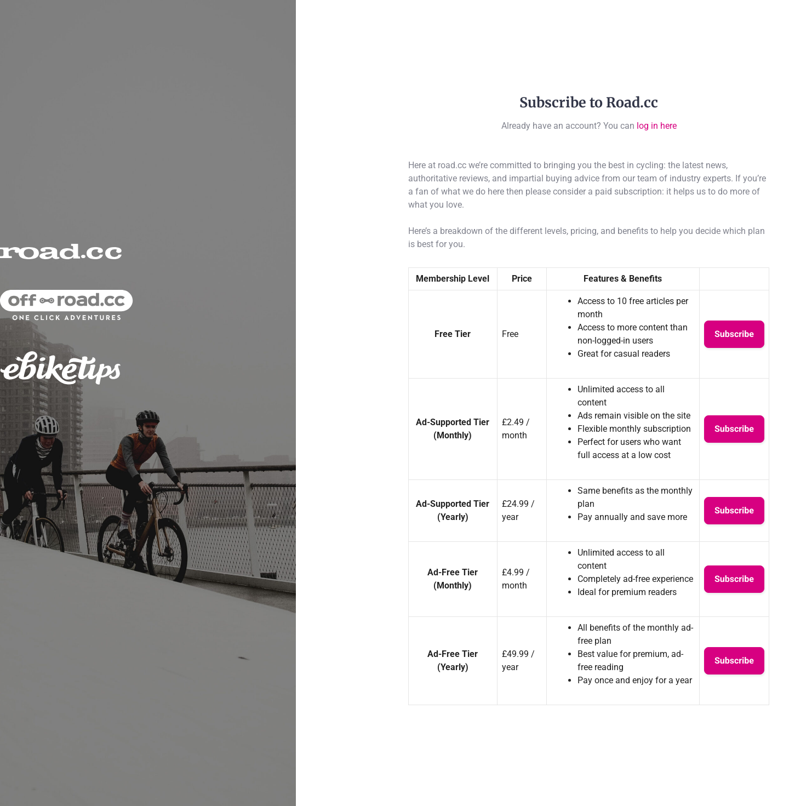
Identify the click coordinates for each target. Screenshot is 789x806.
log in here (657, 126)
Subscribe (734, 334)
